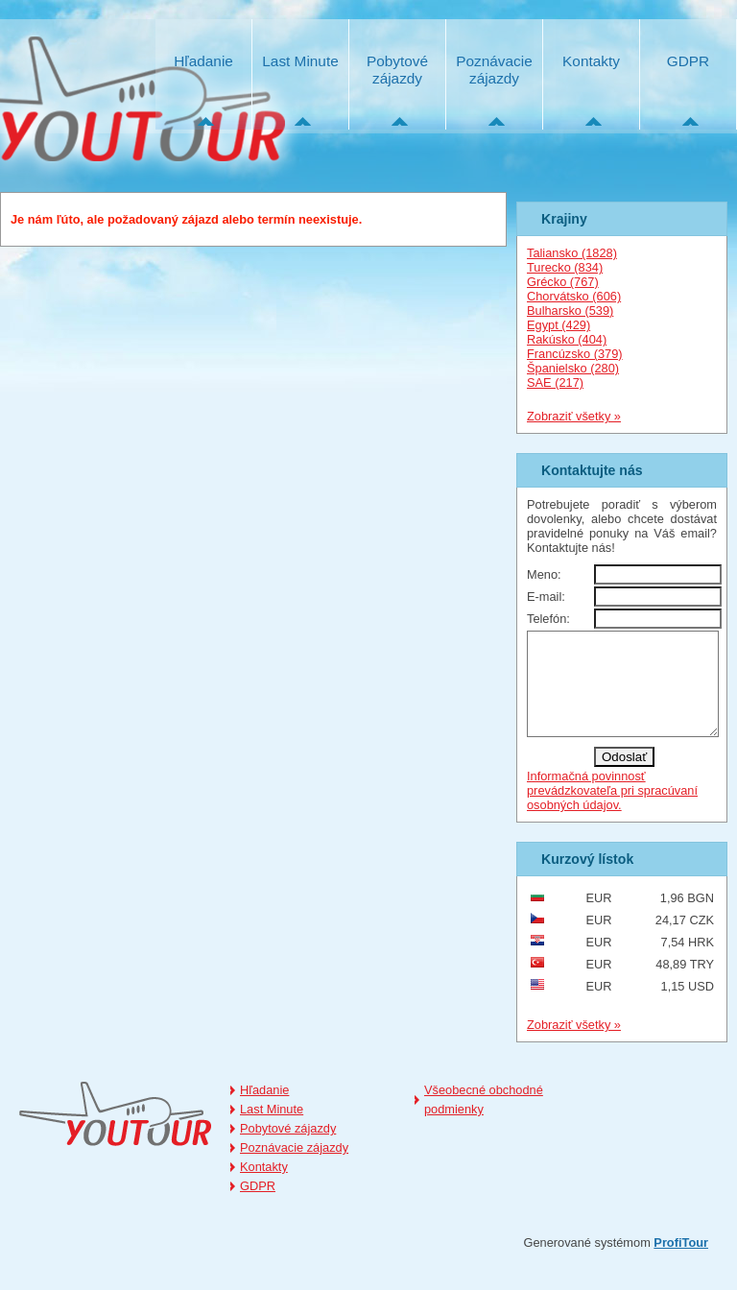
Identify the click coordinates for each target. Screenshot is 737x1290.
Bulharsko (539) (570, 310)
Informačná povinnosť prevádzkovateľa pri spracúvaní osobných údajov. (612, 810)
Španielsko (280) (573, 368)
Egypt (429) (558, 325)
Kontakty (591, 61)
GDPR (688, 61)
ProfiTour (681, 1262)
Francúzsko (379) (575, 353)
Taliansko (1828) (572, 253)
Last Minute (300, 61)
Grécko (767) (563, 282)
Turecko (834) (565, 267)
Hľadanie (203, 61)
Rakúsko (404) (566, 339)
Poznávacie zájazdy (494, 69)
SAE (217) (555, 382)
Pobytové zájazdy (397, 69)
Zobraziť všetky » (574, 416)
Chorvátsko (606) (574, 296)
